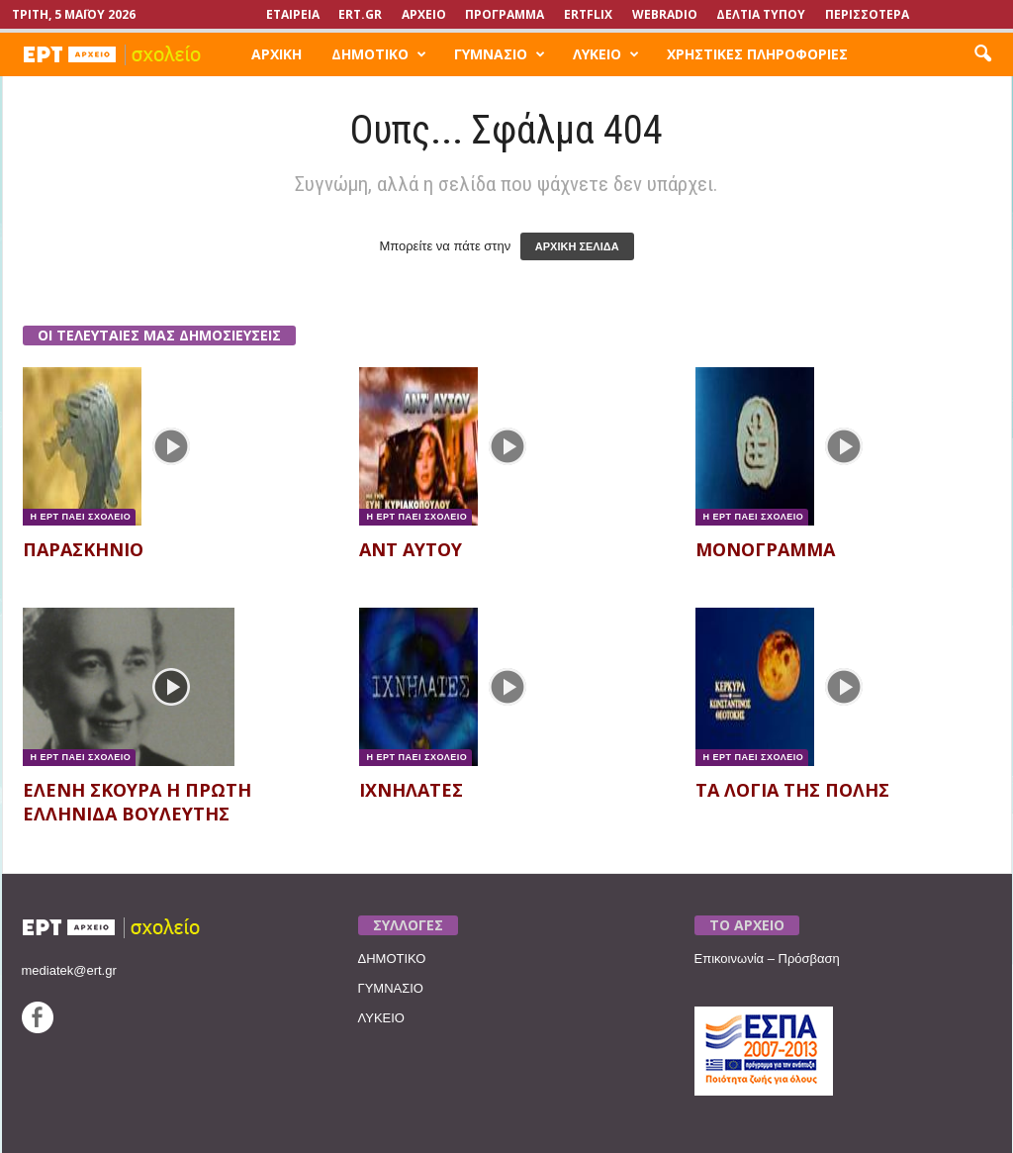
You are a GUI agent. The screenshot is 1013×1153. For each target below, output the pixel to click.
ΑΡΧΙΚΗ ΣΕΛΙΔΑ (577, 246)
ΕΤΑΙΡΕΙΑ (293, 14)
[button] (982, 54)
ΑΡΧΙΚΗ (276, 54)
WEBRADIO (664, 14)
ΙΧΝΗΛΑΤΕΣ (411, 790)
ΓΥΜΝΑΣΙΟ (499, 54)
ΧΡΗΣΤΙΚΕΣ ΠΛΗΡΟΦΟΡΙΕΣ (757, 54)
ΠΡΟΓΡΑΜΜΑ (504, 14)
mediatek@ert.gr (69, 970)
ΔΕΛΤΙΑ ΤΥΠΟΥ (760, 14)
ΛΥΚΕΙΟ (606, 54)
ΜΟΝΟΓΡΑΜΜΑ (765, 549)
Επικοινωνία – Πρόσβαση (767, 958)
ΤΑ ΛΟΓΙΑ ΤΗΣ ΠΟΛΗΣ (792, 790)
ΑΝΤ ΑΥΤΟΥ (410, 549)
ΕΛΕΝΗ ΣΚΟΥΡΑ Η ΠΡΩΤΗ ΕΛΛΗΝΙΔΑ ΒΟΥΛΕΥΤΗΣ (137, 801)
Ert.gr (360, 14)
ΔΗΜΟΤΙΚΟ (378, 54)
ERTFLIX (588, 14)
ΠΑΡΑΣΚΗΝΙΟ (83, 549)
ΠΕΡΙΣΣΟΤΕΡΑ (867, 14)
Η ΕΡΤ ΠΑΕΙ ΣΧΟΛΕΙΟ (80, 517)
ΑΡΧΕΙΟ (424, 14)
